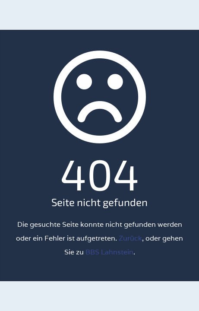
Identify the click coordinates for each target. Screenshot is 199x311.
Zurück (130, 238)
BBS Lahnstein (109, 252)
